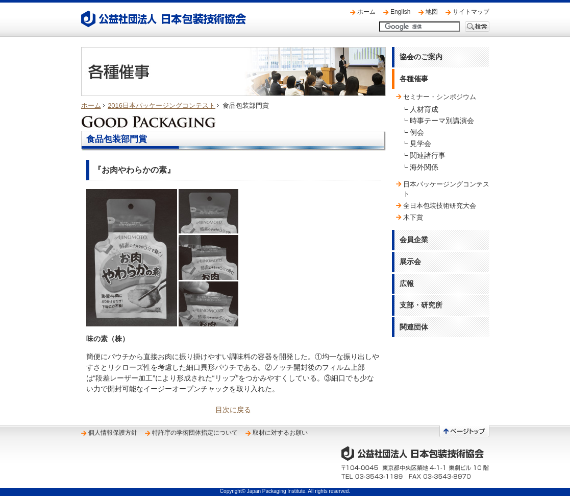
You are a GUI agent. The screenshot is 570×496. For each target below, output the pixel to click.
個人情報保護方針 (112, 432)
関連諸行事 (427, 155)
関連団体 (414, 327)
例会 (417, 132)
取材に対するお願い (280, 432)
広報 (407, 283)
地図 (432, 11)
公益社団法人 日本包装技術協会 (163, 19)
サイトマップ (471, 11)
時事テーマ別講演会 (442, 120)
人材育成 (424, 109)
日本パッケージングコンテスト (446, 188)
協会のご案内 (421, 57)
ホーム (366, 11)
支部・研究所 (421, 305)
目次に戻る (233, 410)
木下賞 (413, 217)
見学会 (420, 143)
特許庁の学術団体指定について (195, 432)
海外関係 (424, 167)
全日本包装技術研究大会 (439, 205)
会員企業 (414, 239)
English (400, 11)
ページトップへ (464, 431)
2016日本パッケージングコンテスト (161, 105)
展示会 (410, 261)
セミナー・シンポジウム (439, 97)
